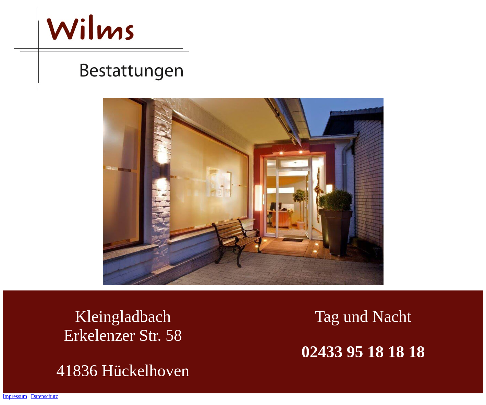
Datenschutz (44, 396)
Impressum (15, 396)
